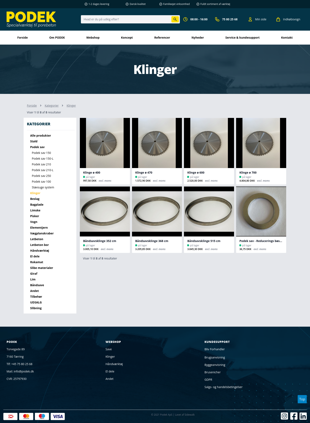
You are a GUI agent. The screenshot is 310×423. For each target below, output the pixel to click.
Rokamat (36, 262)
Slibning (36, 308)
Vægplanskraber (42, 233)
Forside (22, 37)
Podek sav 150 (41, 153)
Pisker (34, 216)
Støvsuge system (43, 187)
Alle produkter (40, 135)
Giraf (33, 273)
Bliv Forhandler (214, 349)
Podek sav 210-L (42, 170)
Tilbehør (36, 297)
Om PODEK (57, 37)
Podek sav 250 (41, 176)
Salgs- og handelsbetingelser (223, 387)
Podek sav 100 (41, 181)
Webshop (92, 37)
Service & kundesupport (242, 37)
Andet (34, 291)
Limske (35, 210)
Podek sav (37, 147)
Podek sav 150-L (42, 158)
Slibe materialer (41, 268)
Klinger (35, 193)
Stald (33, 141)
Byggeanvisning (214, 365)
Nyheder (198, 37)
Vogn (33, 222)
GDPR (208, 380)
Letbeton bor (39, 245)
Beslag (34, 199)
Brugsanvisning (214, 357)
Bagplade (37, 204)
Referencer (162, 37)
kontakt (287, 37)
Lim (33, 279)
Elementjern (39, 227)
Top (302, 399)
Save (109, 349)
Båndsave (37, 285)
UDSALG (36, 302)
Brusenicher (212, 372)
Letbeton (36, 239)
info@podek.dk (24, 371)
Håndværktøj (39, 250)
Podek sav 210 (41, 164)
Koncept (127, 37)
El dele (34, 256)
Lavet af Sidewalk (185, 414)
